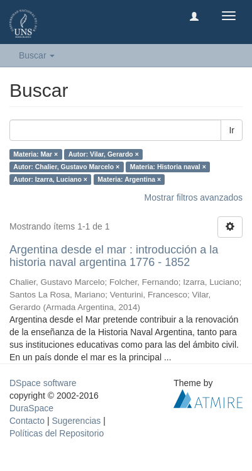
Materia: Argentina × (129, 179)
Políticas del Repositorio (56, 433)
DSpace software (43, 383)
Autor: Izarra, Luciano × (50, 179)
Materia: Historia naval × (168, 166)
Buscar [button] (37, 55)
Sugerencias (76, 421)
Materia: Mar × (35, 154)
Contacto (27, 421)
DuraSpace (31, 408)
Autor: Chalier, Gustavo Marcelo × (66, 166)
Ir (231, 130)
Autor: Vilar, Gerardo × (103, 154)
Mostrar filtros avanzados (194, 197)
